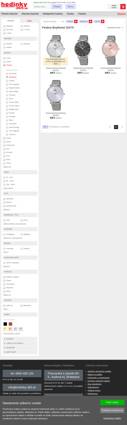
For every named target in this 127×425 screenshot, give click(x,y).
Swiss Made (12, 91)
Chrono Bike (12, 102)
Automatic (11, 73)
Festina (7, 65)
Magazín (122, 14)
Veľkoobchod (93, 387)
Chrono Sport (12, 106)
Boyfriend (11, 77)
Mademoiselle (13, 88)
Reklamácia (93, 394)
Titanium (11, 134)
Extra (9, 99)
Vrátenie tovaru (94, 390)
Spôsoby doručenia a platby (99, 371)
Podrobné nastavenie (112, 410)
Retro (9, 120)
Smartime (11, 124)
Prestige (10, 117)
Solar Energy (12, 127)
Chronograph (12, 84)
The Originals (12, 131)
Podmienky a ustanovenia (99, 378)
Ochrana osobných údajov (99, 381)
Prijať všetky (112, 402)
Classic (10, 81)
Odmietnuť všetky (112, 418)
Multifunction (12, 109)
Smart (29, 21)
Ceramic (10, 95)
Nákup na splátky (95, 374)
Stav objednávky (95, 384)
